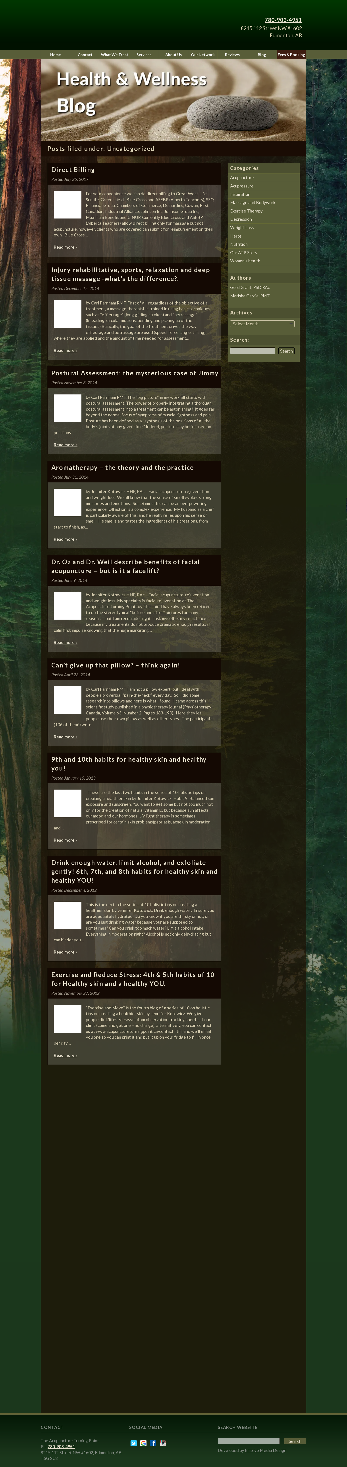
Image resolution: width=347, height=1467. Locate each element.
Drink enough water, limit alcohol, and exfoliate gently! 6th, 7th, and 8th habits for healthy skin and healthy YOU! (134, 871)
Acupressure (242, 185)
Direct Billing (73, 169)
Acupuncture (242, 177)
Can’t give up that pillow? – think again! (115, 665)
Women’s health (245, 260)
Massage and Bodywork (253, 202)
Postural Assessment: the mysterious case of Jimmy (135, 373)
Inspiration (240, 194)
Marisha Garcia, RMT (250, 295)
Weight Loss (242, 227)
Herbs (236, 235)
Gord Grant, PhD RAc (250, 287)
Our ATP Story (243, 252)
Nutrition (239, 244)
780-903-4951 (283, 19)
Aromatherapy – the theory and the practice (122, 467)
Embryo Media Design (265, 1450)
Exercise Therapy (246, 210)
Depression (241, 219)
